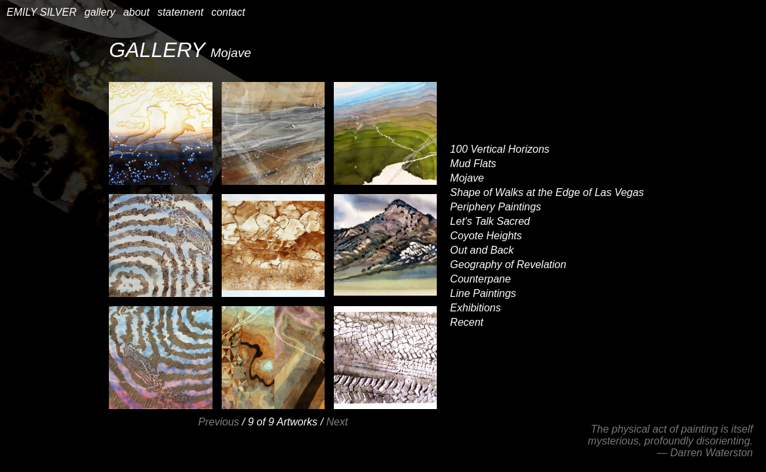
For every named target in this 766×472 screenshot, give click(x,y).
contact (228, 12)
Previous (218, 421)
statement (180, 12)
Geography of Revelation (508, 264)
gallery (100, 12)
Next (337, 421)
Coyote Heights (485, 235)
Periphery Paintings (495, 206)
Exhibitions (475, 307)
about (136, 12)
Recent (466, 322)
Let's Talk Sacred (490, 221)
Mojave (467, 178)
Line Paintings (483, 293)
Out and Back (482, 250)
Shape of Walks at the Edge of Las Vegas (546, 192)
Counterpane (480, 279)
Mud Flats (473, 163)
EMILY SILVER (42, 12)
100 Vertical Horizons (499, 149)
